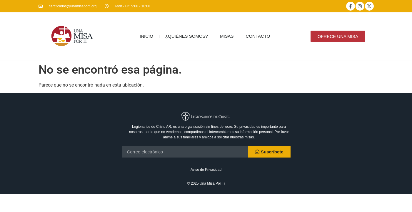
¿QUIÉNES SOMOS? (186, 36)
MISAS (227, 36)
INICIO (146, 36)
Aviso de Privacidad (206, 170)
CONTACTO (258, 36)
